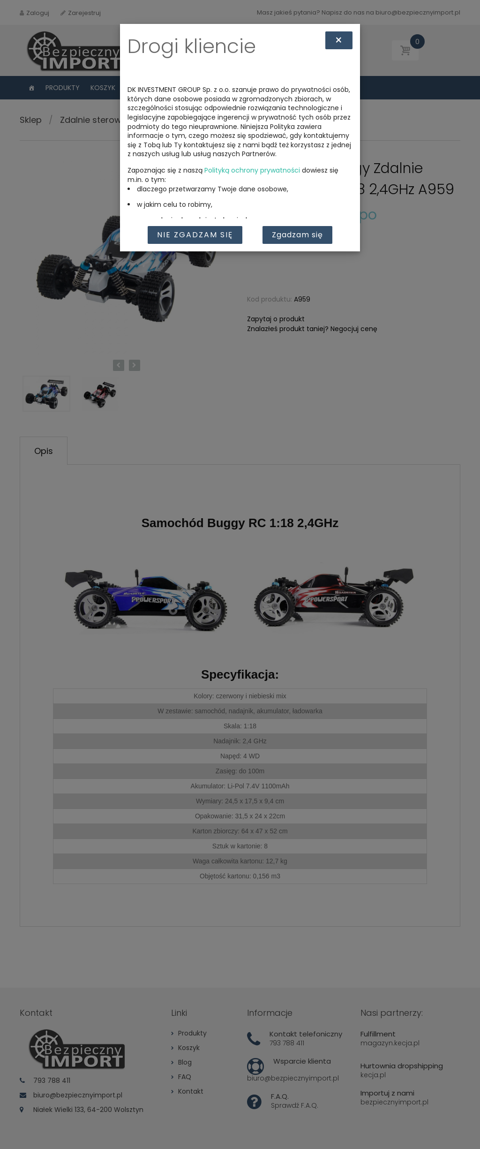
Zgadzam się (297, 234)
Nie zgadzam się (195, 234)
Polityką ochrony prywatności (252, 170)
